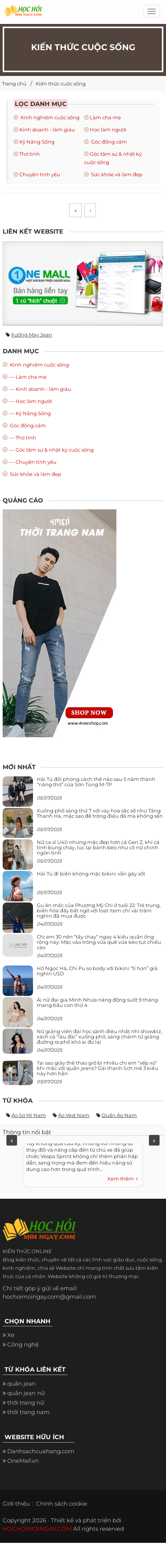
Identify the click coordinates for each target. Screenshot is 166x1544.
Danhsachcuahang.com (40, 1452)
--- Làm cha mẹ (28, 378)
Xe (10, 1336)
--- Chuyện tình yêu (32, 463)
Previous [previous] (11, 1141)
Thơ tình (29, 154)
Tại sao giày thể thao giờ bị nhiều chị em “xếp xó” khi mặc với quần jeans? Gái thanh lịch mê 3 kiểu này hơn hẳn (97, 1069)
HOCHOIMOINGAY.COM (37, 1529)
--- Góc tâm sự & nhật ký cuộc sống (51, 450)
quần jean (21, 1384)
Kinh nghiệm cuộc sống (49, 117)
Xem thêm (122, 1180)
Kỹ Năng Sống (37, 142)
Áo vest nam (73, 1116)
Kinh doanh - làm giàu (47, 129)
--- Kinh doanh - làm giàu (40, 390)
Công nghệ (23, 1345)
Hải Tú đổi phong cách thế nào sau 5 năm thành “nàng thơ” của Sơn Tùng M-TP (96, 783)
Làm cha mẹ (105, 117)
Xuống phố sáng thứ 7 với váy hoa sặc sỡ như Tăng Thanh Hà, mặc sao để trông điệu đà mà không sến (100, 814)
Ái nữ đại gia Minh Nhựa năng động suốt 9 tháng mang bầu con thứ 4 (97, 1003)
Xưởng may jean (31, 336)
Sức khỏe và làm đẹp (116, 174)
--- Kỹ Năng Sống (30, 414)
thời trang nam (28, 1413)
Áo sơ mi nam (28, 1116)
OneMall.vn (23, 1461)
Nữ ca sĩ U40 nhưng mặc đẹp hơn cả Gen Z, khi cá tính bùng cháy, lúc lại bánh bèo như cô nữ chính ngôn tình (98, 848)
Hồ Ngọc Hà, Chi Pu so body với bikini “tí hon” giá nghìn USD (97, 972)
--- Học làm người (30, 402)
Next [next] (154, 1141)
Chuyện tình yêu (39, 174)
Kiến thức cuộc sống (61, 84)
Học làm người (108, 129)
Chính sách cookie (61, 1504)
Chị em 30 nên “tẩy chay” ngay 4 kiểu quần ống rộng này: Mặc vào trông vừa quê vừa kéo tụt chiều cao (99, 943)
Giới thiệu (16, 1504)
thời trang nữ (25, 1403)
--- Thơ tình (22, 438)
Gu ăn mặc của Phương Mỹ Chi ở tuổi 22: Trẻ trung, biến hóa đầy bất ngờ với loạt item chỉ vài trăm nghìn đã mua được (99, 911)
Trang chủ (14, 84)
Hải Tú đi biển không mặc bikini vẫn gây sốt (91, 875)
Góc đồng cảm (108, 142)
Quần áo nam (119, 1116)
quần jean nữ (26, 1394)
